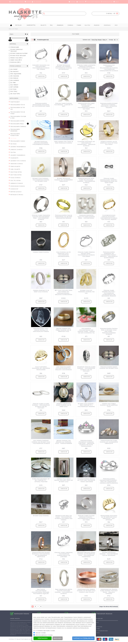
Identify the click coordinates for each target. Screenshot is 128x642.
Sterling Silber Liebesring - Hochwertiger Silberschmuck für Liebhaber (63, 554)
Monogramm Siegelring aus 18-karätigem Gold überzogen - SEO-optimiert (109, 518)
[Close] (94, 615)
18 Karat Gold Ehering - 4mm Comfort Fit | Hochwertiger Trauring (86, 405)
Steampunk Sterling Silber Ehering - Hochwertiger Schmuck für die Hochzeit (86, 369)
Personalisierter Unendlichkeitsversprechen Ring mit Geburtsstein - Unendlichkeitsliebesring (109, 481)
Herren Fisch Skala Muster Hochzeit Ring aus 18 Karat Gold (63, 480)
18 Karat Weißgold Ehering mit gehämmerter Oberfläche (64, 180)
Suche (94, 624)
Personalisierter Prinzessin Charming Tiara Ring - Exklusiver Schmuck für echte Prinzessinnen (86, 443)
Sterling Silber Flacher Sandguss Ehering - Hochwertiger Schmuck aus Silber (86, 518)
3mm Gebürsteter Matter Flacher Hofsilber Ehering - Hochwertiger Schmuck (63, 591)
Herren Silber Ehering (41, 252)
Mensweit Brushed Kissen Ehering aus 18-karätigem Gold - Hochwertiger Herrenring (86, 554)
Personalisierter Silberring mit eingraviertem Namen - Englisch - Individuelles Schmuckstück (109, 254)
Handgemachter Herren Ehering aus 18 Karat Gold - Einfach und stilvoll (86, 591)
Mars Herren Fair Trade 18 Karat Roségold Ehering (63, 142)
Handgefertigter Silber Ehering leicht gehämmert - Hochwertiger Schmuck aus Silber (86, 106)
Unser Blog (96, 633)
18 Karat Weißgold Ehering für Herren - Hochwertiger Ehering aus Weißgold (63, 67)
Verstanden (42, 638)
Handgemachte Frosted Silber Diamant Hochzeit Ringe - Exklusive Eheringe (109, 591)
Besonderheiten (97, 626)
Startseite (95, 622)
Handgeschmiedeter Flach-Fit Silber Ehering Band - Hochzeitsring (86, 217)
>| (40, 606)
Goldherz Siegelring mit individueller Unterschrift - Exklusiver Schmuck (86, 143)
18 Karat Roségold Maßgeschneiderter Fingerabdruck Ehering (41, 143)
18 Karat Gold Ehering (41, 515)
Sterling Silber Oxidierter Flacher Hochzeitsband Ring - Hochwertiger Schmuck (41, 217)
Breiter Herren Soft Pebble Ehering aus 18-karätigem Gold (63, 330)
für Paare (15, 29)
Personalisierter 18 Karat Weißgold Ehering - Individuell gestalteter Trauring (108, 105)
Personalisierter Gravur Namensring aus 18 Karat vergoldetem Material (63, 217)
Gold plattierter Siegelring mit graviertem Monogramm (41, 368)
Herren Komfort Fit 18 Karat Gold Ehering (41, 291)
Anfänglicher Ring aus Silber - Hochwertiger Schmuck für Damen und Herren (63, 518)
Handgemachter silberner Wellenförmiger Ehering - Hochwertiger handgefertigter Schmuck (109, 67)
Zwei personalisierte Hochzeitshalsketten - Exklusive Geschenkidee (63, 368)
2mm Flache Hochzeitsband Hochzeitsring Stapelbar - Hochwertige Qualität (41, 591)
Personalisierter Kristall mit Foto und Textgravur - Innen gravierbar (86, 480)
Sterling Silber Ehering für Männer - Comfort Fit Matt (63, 105)
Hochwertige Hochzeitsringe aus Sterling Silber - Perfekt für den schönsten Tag (86, 330)
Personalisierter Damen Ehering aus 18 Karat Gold (109, 367)
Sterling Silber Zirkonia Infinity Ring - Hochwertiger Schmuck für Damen (86, 254)
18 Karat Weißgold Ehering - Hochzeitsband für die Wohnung (109, 554)
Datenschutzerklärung (83, 638)
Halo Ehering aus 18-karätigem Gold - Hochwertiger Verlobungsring (63, 254)
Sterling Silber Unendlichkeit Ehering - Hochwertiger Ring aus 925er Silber (109, 180)
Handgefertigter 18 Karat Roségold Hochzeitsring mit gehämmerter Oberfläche (41, 554)
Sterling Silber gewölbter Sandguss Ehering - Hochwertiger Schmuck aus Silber (86, 67)
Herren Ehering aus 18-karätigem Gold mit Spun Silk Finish (108, 143)
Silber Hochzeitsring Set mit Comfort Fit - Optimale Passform (41, 480)
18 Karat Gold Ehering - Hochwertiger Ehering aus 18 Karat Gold (41, 180)
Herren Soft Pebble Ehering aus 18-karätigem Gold (109, 405)
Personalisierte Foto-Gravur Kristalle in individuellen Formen (41, 330)
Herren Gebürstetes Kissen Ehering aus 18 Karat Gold (63, 405)
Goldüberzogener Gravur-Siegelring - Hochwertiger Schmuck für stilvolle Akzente (108, 217)
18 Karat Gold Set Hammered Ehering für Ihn (86, 292)
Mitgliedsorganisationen (100, 631)
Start (10, 29)
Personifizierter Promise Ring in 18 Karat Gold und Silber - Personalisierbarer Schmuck (109, 331)
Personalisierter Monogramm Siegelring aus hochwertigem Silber (41, 105)
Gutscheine (96, 628)
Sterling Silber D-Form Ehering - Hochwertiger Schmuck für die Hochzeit (41, 406)
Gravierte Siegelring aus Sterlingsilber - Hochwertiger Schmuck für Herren (40, 67)
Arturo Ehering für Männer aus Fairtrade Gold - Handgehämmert (63, 442)
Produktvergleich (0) (43, 39)
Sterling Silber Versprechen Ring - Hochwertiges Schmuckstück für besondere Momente (109, 293)
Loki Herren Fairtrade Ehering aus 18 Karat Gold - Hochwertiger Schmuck (41, 442)
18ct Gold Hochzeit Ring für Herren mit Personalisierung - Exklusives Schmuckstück (63, 292)
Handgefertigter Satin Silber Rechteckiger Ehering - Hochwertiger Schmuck (86, 180)
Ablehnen (57, 638)
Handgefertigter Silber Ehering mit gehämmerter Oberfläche (109, 442)
